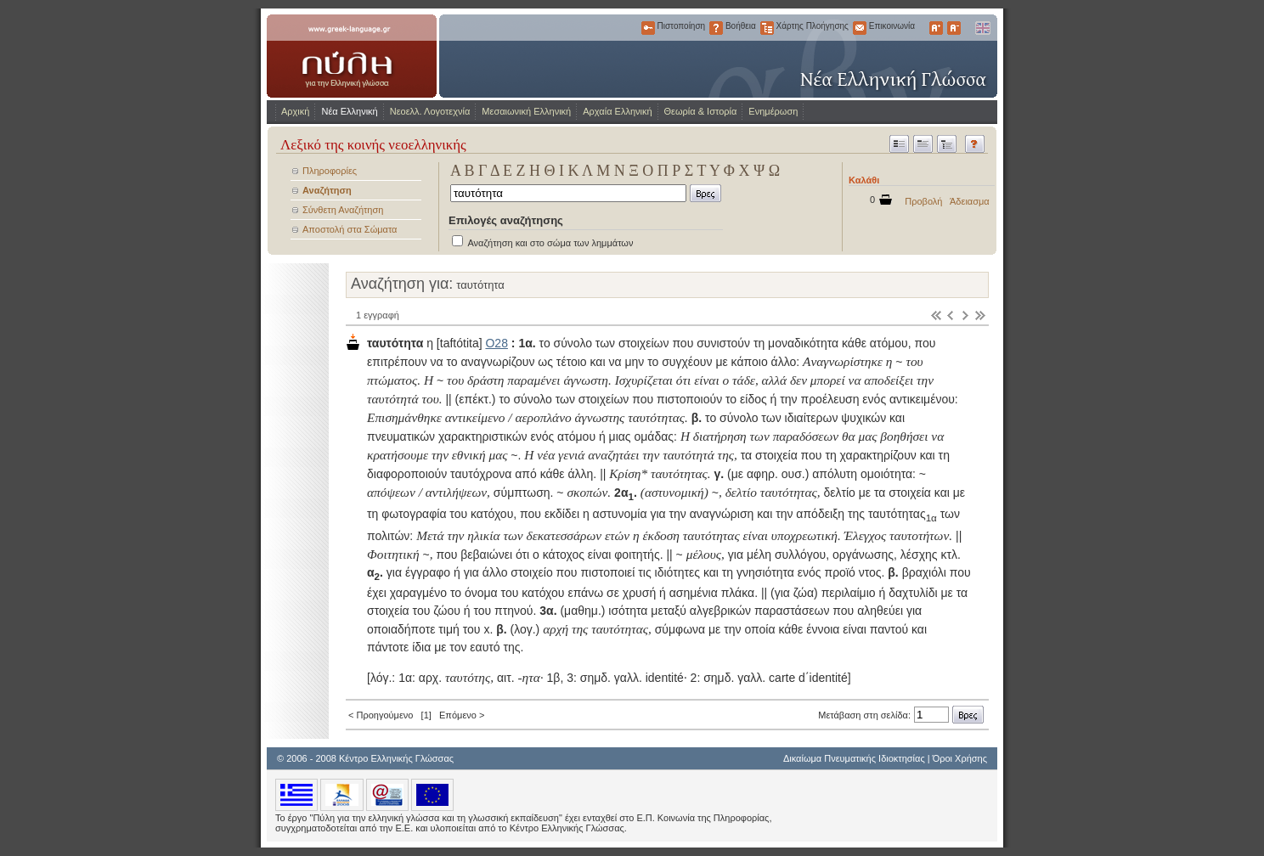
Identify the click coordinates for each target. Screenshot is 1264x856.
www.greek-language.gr (352, 56)
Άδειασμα (970, 201)
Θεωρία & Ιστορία (700, 111)
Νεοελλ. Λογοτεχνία (430, 111)
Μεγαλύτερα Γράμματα (936, 28)
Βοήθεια (716, 28)
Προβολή (923, 201)
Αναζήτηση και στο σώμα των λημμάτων (550, 243)
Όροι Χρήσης (960, 758)
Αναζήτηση (327, 190)
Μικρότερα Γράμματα (954, 28)
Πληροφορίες (329, 171)
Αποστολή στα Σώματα (349, 229)
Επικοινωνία (859, 28)
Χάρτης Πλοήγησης (767, 28)
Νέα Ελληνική (349, 111)
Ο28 (496, 343)
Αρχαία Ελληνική (617, 111)
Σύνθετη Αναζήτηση (342, 210)
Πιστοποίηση (648, 28)
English (982, 28)
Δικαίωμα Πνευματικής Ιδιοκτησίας (854, 758)
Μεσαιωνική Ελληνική (526, 111)
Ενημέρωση (773, 111)
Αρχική (295, 111)
